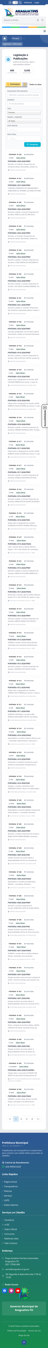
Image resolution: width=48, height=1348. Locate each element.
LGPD (5, 1200)
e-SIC (6, 1224)
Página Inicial (9, 1181)
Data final (11, 134)
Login (36, 2)
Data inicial (12, 126)
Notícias (7, 1191)
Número (10, 100)
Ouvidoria (8, 1220)
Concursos (8, 1234)
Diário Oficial (9, 1229)
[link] (24, 12)
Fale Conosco (9, 1243)
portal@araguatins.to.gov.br (17, 1269)
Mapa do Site (24, 1335)
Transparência (10, 1186)
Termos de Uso (34, 1330)
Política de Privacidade (16, 1330)
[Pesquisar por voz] (38, 20)
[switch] (15, 2)
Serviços (7, 1195)
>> (38, 1119)
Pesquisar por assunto (17, 91)
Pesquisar (32, 144)
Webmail (28, 2)
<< (10, 1119)
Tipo (9, 109)
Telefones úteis (10, 1238)
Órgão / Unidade (14, 117)
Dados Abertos (10, 1205)
